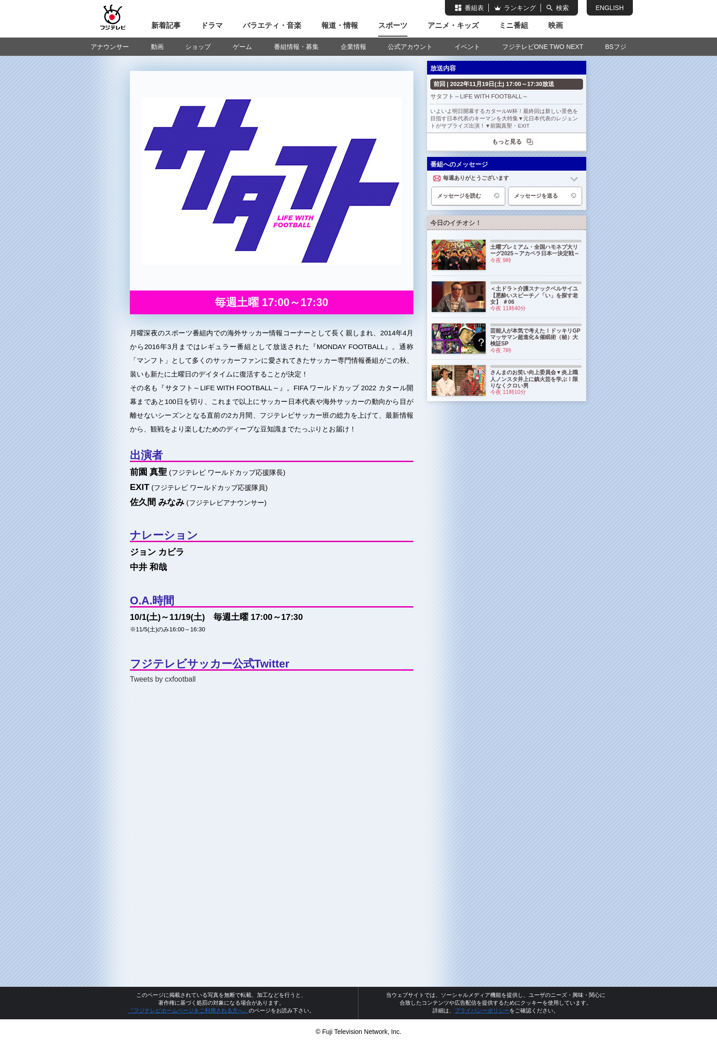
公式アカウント (410, 46)
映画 (555, 25)
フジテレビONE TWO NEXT (542, 46)
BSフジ (615, 46)
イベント (467, 46)
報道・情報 (339, 25)
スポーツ (392, 25)
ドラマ (212, 25)
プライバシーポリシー (482, 1010)
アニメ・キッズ (453, 25)
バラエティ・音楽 (272, 25)
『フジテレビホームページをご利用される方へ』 (188, 1010)
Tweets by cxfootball (163, 679)
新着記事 (166, 25)
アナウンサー (110, 46)
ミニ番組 (513, 25)
